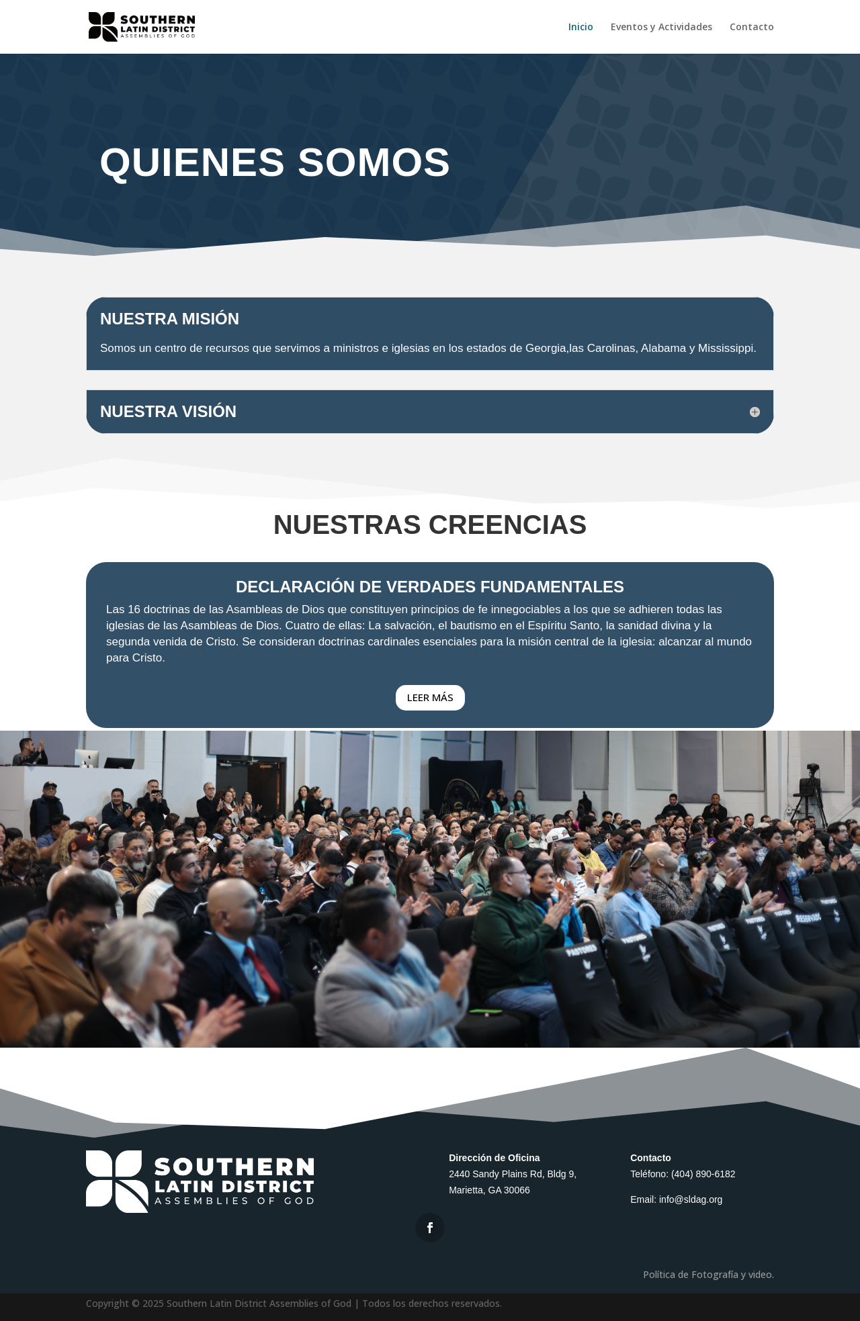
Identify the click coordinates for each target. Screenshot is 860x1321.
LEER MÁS (430, 697)
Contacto (752, 27)
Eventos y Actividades (661, 27)
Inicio (580, 27)
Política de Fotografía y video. (708, 1282)
